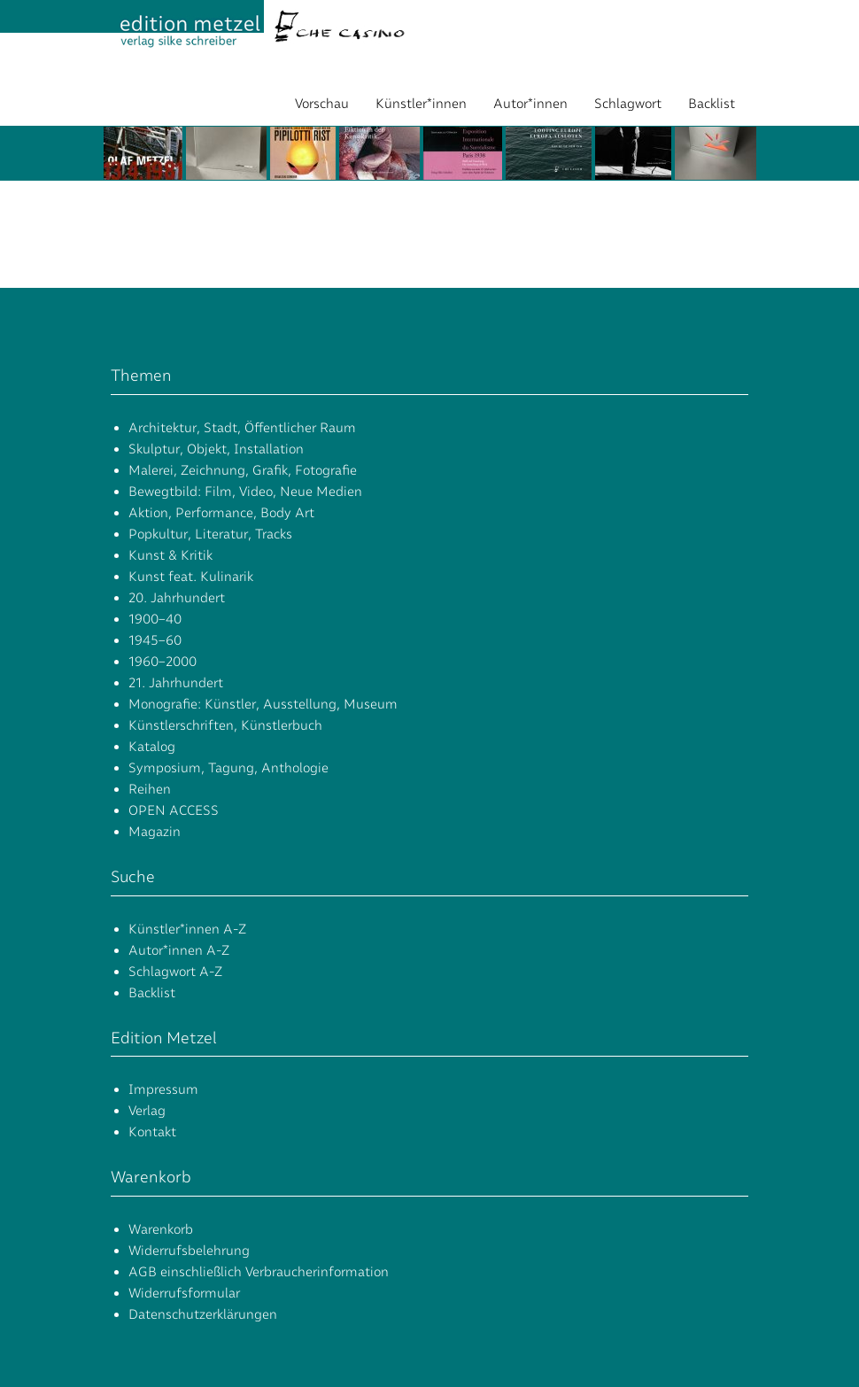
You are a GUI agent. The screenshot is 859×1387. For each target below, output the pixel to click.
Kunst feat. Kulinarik (190, 577)
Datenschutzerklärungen (202, 1314)
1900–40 (155, 619)
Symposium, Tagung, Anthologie (228, 768)
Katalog (151, 747)
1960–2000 (162, 662)
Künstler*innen (421, 104)
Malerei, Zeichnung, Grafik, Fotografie (242, 470)
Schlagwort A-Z (175, 972)
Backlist (711, 104)
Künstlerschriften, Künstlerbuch (225, 725)
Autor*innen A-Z (178, 950)
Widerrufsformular (184, 1293)
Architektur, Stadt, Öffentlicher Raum (242, 428)
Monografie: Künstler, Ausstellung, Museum (263, 704)
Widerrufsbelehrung (189, 1251)
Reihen (149, 789)
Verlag (147, 1111)
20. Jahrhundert (176, 598)
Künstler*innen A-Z (187, 929)
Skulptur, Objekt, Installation (216, 449)
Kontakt (152, 1132)
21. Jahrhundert (175, 683)
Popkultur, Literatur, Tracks (210, 534)
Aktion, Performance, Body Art (221, 513)
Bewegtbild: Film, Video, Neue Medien (245, 492)
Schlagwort (628, 104)
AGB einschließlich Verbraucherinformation (258, 1272)
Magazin (154, 832)
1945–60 (155, 640)
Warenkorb (160, 1229)
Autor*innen (530, 104)
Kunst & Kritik (170, 555)
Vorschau (322, 104)
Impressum (163, 1089)
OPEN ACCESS (173, 810)
